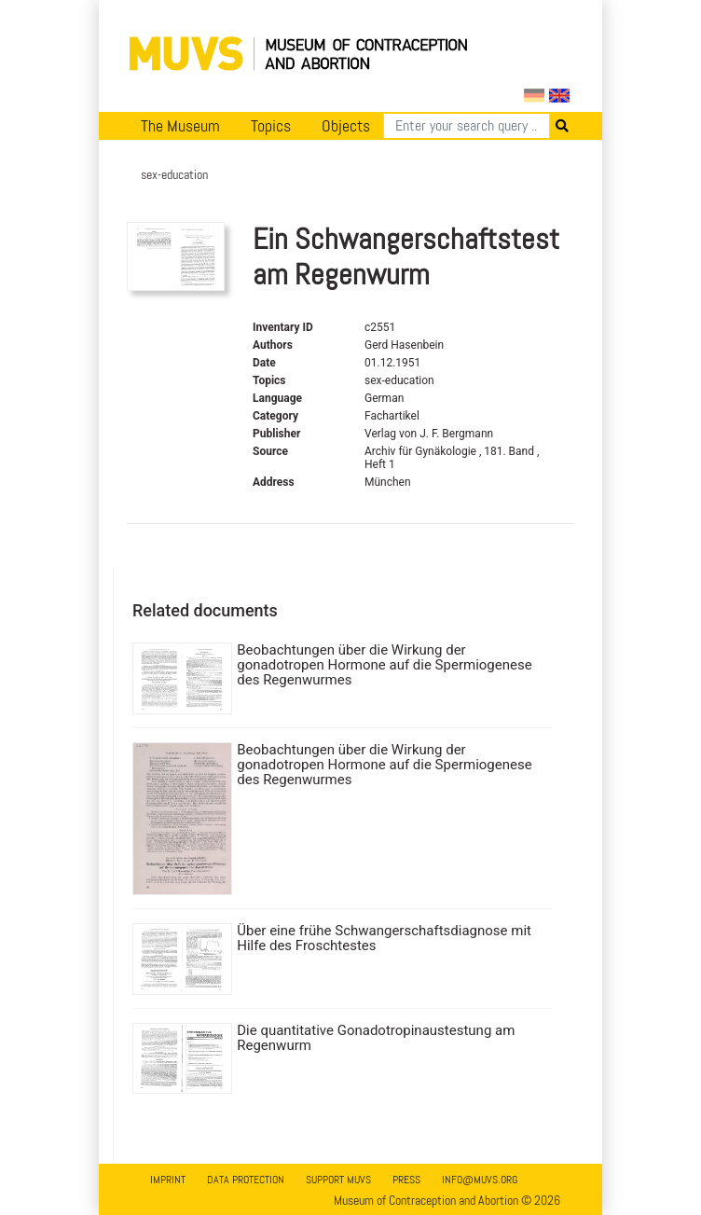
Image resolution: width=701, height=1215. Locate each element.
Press (406, 1179)
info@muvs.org (479, 1179)
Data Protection (245, 1179)
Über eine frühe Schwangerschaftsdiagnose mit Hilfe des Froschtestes (384, 938)
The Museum (180, 126)
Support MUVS (338, 1179)
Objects (346, 126)
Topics (271, 126)
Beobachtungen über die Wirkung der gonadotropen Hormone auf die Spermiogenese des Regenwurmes (384, 664)
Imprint (168, 1179)
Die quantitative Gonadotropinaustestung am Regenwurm (376, 1038)
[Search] (466, 126)
